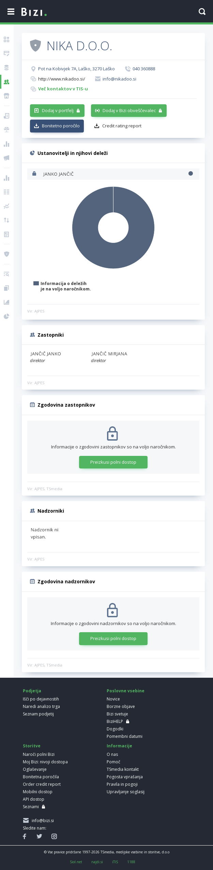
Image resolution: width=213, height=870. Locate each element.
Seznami (31, 807)
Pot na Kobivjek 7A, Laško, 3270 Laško (76, 69)
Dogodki (115, 729)
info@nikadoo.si (119, 79)
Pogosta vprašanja (125, 777)
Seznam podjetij (38, 714)
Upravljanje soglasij (125, 792)
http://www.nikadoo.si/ (61, 79)
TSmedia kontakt (123, 769)
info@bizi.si (42, 820)
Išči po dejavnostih (41, 699)
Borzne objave (121, 706)
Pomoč (113, 762)
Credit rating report (121, 126)
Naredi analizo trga (41, 706)
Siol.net (76, 861)
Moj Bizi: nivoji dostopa (45, 762)
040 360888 (144, 69)
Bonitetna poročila (41, 777)
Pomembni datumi (124, 736)
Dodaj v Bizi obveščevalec (129, 110)
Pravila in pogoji (122, 784)
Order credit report (42, 784)
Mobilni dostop (37, 792)
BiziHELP (115, 721)
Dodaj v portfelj (58, 110)
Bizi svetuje (117, 714)
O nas (112, 754)
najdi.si (97, 861)
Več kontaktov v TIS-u (63, 89)
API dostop (33, 799)
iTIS (115, 861)
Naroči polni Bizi (39, 754)
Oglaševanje (35, 769)
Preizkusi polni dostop (113, 462)
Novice (113, 699)
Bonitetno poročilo (61, 126)
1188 (131, 861)
